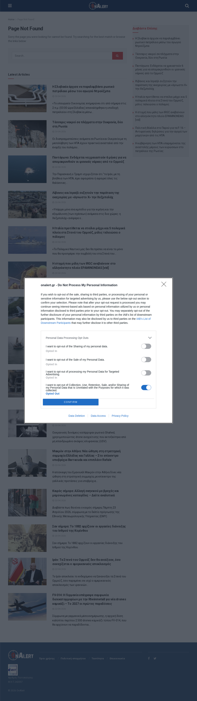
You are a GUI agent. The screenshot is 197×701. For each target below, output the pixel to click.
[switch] (146, 346)
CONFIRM (70, 402)
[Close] (165, 285)
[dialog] (98, 350)
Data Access (98, 415)
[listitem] (98, 338)
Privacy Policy (120, 415)
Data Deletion (76, 415)
